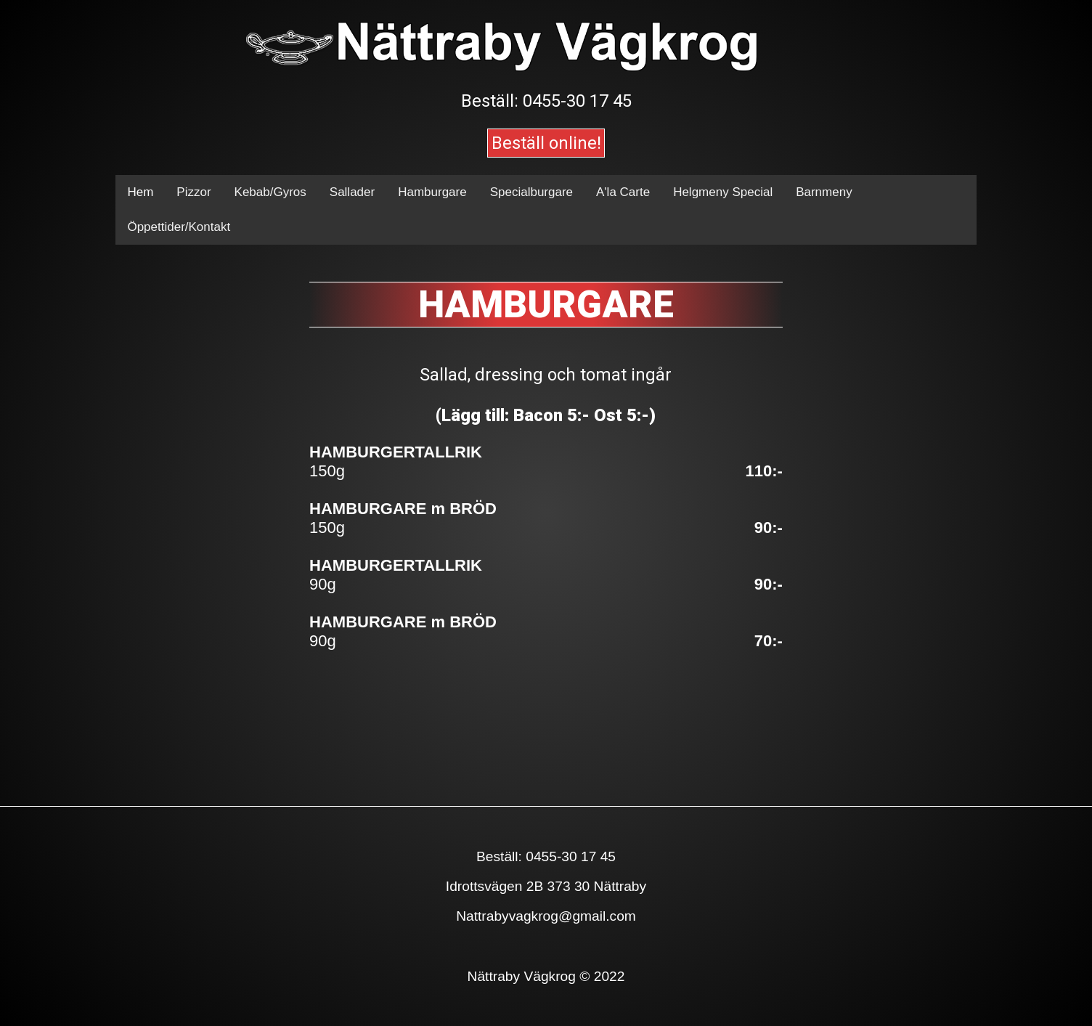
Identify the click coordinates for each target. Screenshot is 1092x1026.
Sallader (352, 192)
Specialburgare (531, 192)
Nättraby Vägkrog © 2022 (546, 976)
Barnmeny (824, 192)
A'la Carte (623, 192)
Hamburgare (432, 192)
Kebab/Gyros (270, 192)
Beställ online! (546, 143)
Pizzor (193, 192)
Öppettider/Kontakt (178, 227)
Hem (140, 192)
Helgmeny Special (723, 192)
